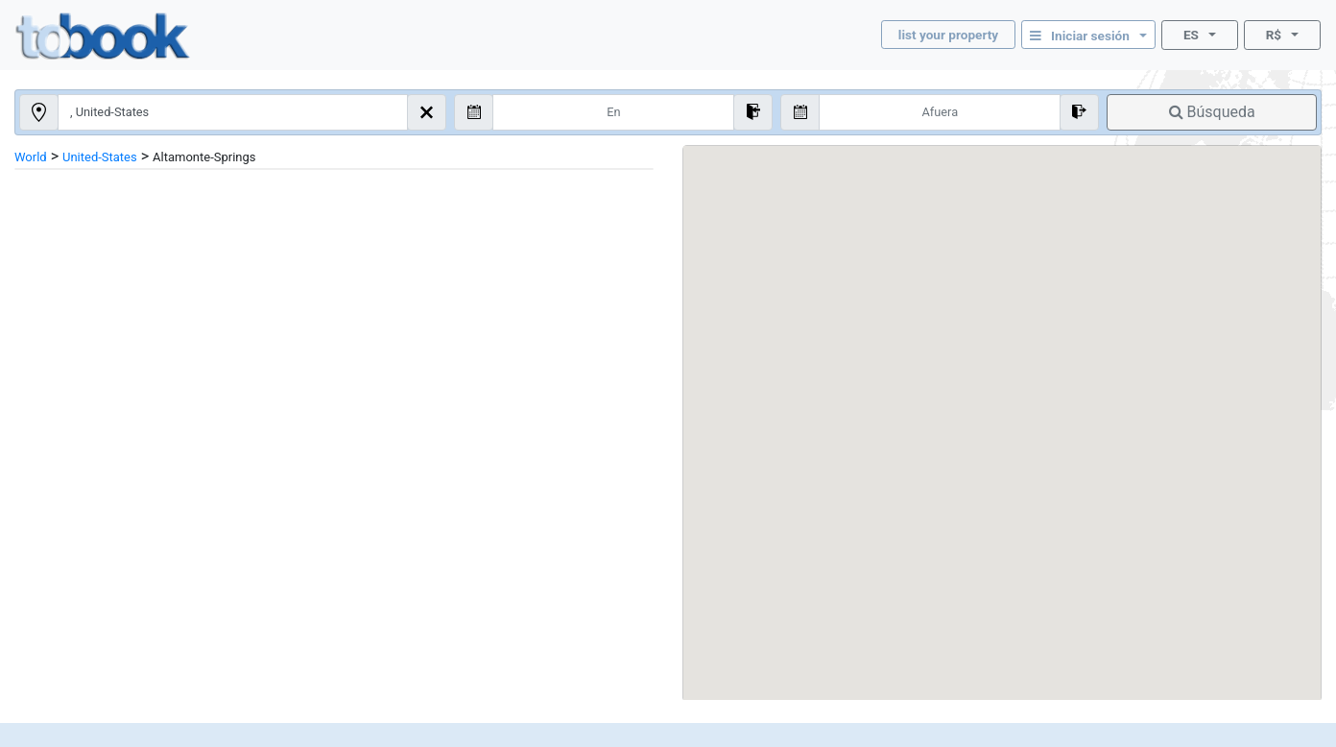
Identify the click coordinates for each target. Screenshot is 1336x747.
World (30, 157)
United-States (99, 157)
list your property (948, 34)
